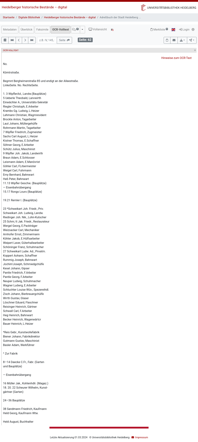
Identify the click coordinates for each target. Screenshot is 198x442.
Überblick (27, 29)
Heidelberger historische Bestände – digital (34, 7)
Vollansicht (98, 29)
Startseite (8, 17)
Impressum (141, 437)
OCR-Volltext (60, 29)
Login (184, 29)
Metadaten (10, 29)
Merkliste (159, 29)
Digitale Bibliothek (29, 17)
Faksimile (42, 29)
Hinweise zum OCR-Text (176, 58)
